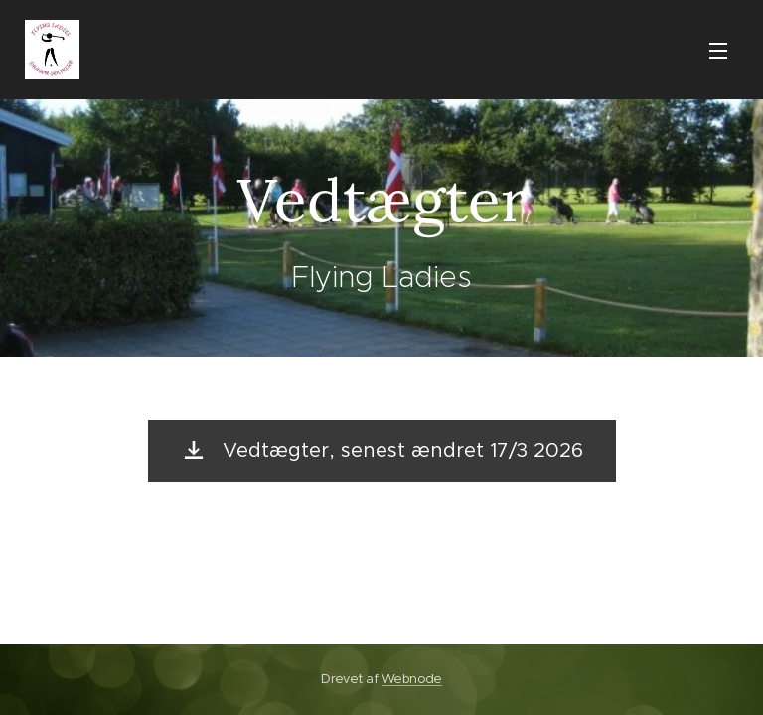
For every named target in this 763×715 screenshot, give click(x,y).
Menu (718, 51)
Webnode (412, 678)
